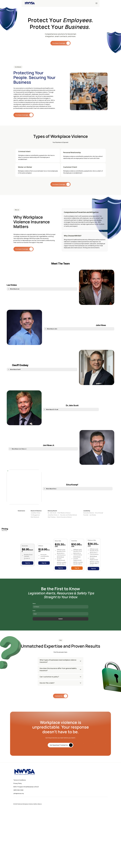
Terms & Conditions (19, 830)
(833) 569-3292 (72, 830)
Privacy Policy (32, 830)
